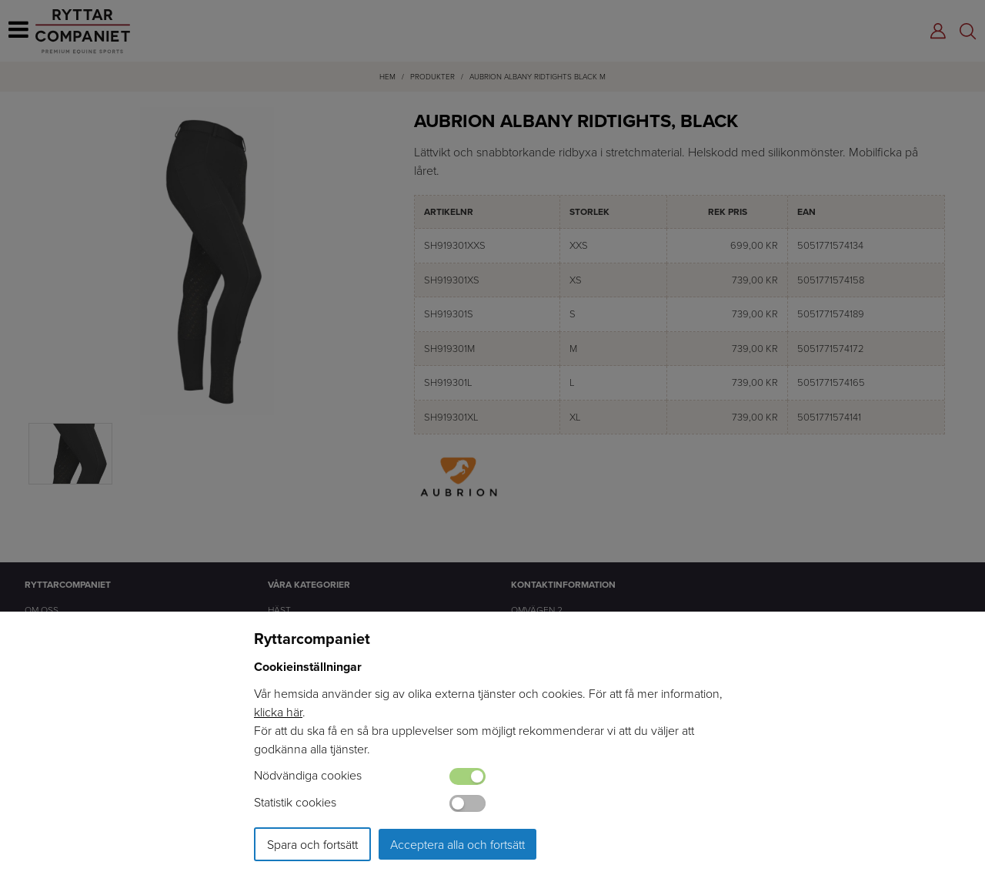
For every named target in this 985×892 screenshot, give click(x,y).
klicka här (278, 711)
